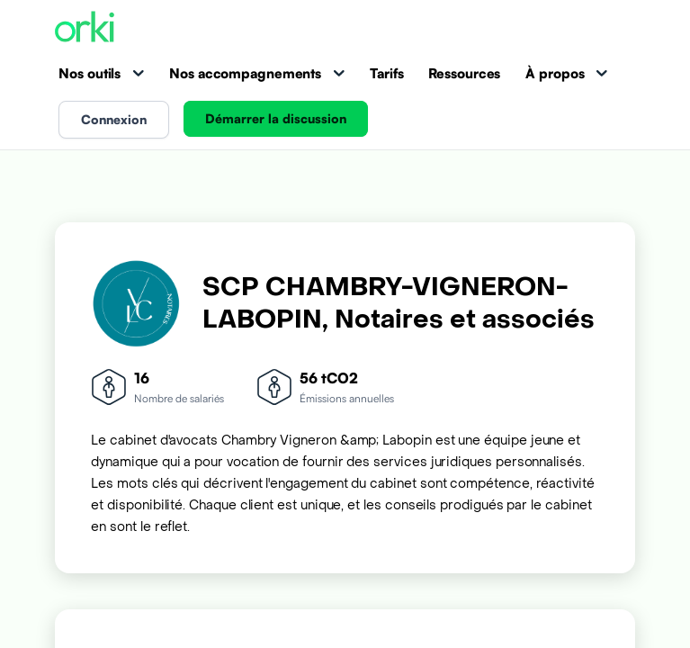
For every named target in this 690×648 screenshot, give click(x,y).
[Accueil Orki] (84, 28)
